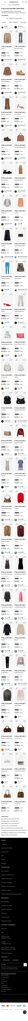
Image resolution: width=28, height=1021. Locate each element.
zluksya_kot (21, 322)
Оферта (11, 1009)
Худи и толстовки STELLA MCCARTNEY (12, 828)
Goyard (3, 979)
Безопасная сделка (6, 878)
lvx (5, 26)
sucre (19, 223)
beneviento (7, 59)
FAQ (2, 932)
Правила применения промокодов (11, 894)
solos (5, 453)
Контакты (3, 928)
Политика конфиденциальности (20, 1009)
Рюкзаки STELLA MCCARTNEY (9, 821)
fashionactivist (8, 256)
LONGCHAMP (4, 985)
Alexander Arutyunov (6, 989)
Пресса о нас (5, 851)
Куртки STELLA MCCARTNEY (9, 825)
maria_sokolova (21, 289)
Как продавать (5, 901)
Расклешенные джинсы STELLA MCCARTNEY (14, 830)
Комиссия (4, 913)
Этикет (3, 859)
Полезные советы (6, 890)
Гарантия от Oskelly (6, 848)
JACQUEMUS (4, 981)
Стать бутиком (5, 917)
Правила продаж (4, 1009)
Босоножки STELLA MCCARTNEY (10, 819)
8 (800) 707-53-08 (6, 938)
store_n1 (20, 453)
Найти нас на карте (6, 953)
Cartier (2, 983)
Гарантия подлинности (7, 875)
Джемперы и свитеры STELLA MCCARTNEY (13, 832)
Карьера (3, 863)
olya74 (6, 749)
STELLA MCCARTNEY (7, 46)
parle (5, 486)
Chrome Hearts (4, 975)
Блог (2, 855)
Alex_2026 (20, 26)
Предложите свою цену (8, 886)
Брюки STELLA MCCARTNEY (9, 835)
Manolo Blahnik (4, 987)
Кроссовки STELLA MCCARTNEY (10, 823)
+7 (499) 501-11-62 (6, 943)
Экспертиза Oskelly (6, 905)
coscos (6, 716)
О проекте (4, 844)
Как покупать (5, 871)
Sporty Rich (3, 991)
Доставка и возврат (6, 882)
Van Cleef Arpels (5, 977)
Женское (3, 4)
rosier (5, 289)
